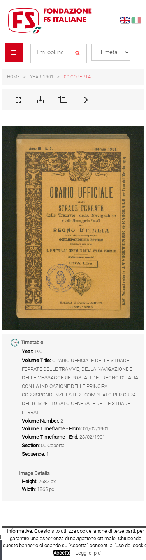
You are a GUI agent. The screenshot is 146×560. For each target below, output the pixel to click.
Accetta (61, 553)
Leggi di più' (88, 553)
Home (13, 77)
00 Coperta (77, 77)
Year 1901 (42, 77)
